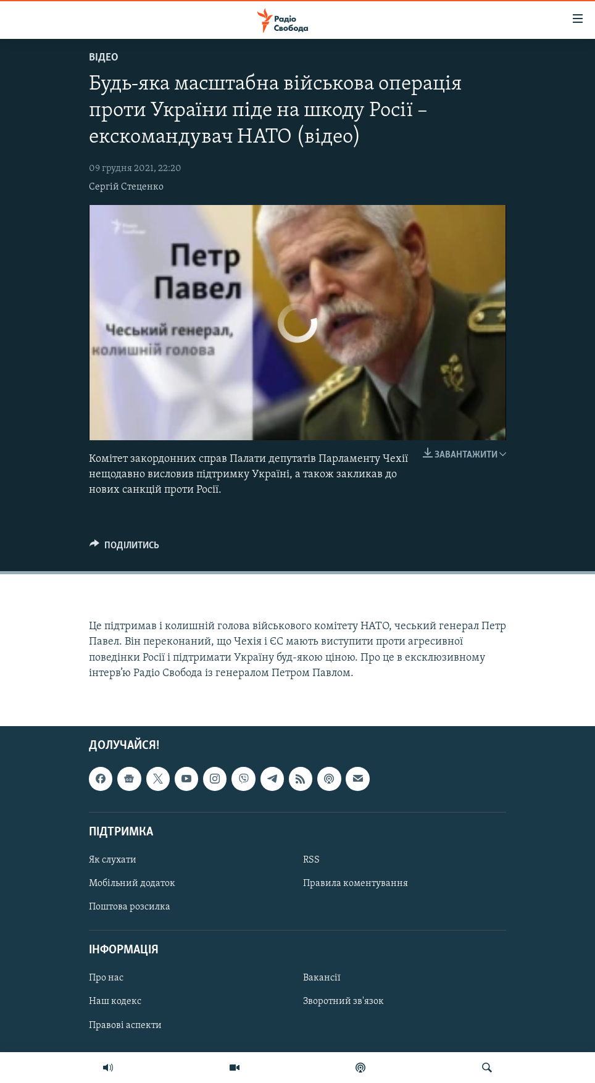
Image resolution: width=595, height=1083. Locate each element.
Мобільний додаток (132, 884)
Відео (104, 58)
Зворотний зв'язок (343, 1002)
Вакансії (322, 978)
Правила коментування (355, 884)
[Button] (124, 548)
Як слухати (112, 860)
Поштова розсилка (129, 907)
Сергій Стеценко (126, 187)
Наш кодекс (115, 1002)
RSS (311, 860)
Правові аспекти (125, 1026)
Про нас (106, 978)
